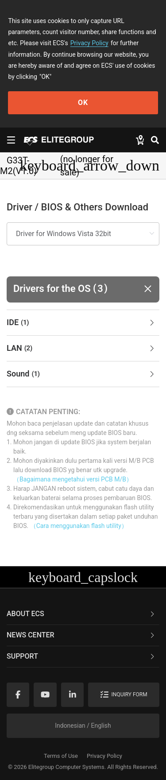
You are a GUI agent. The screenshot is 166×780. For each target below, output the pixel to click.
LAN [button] (81, 348)
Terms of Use (61, 756)
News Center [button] (81, 635)
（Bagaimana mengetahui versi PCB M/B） (72, 479)
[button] (83, 289)
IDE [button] (81, 323)
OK (83, 102)
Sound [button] (81, 374)
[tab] (83, 323)
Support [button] (81, 656)
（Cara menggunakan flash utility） (78, 525)
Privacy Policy (89, 43)
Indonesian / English (83, 725)
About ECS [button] (81, 613)
